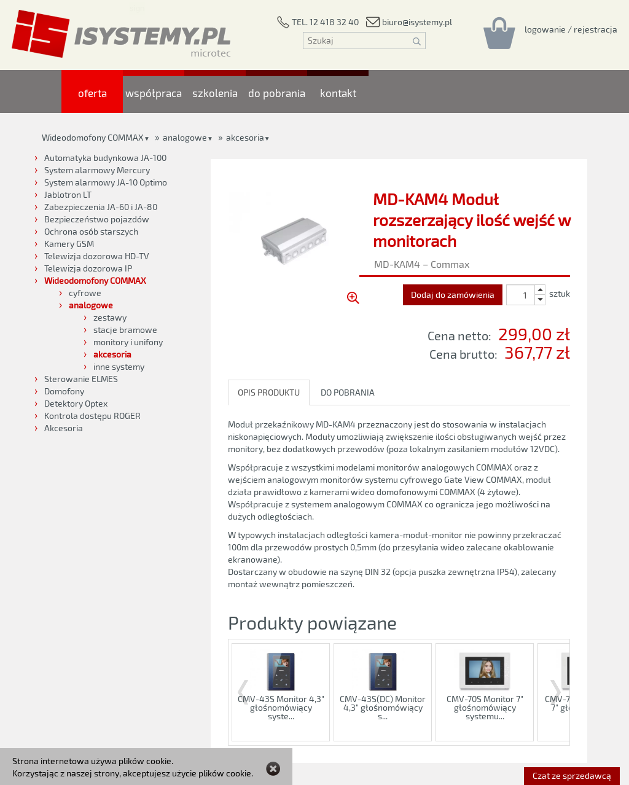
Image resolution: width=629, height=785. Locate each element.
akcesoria (245, 137)
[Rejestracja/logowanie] (571, 29)
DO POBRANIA (348, 392)
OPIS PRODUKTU (269, 392)
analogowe (185, 137)
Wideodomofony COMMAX (93, 137)
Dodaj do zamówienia (452, 294)
